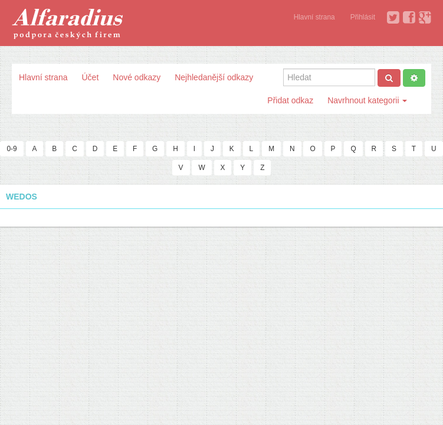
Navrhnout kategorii (367, 100)
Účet (90, 77)
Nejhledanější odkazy (214, 77)
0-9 (11, 149)
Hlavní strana (314, 17)
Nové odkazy (136, 77)
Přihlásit (362, 17)
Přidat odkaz (290, 100)
